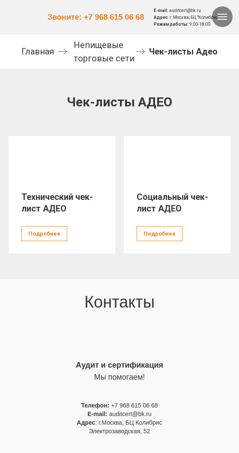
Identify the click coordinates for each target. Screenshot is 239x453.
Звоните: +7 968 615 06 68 (96, 17)
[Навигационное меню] (222, 17)
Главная (37, 51)
